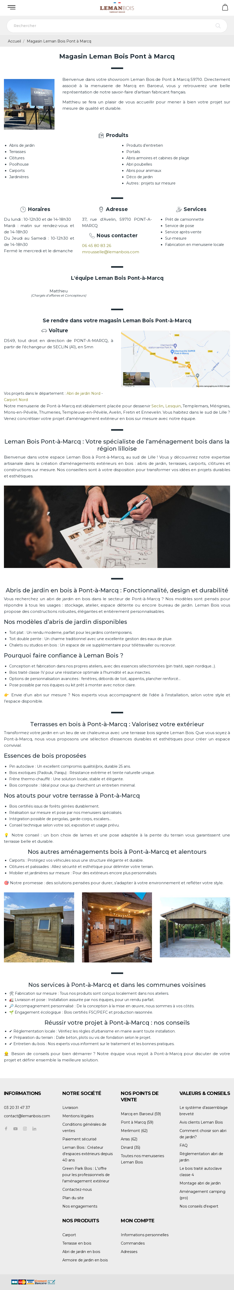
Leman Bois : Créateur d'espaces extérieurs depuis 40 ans (87, 1153)
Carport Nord (16, 399)
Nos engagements (79, 1206)
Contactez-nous (77, 1189)
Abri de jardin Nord (83, 393)
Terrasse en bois (76, 1243)
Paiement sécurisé (79, 1139)
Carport (69, 1235)
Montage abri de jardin (200, 1183)
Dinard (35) (130, 1147)
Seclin (157, 405)
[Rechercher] (117, 26)
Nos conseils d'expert (198, 1206)
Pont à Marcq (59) (137, 1122)
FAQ (183, 1145)
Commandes (133, 1243)
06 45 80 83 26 (96, 245)
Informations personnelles (144, 1235)
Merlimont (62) (134, 1130)
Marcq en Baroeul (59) (141, 1114)
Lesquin (173, 405)
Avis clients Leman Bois (201, 1122)
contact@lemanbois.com (27, 1116)
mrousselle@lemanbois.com (110, 251)
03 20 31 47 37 (17, 1107)
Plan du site (73, 1198)
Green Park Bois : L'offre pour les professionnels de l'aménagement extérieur (86, 1174)
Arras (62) (129, 1139)
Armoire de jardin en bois (85, 1260)
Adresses (129, 1251)
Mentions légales (78, 1116)
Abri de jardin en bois (81, 1251)
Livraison (70, 1107)
